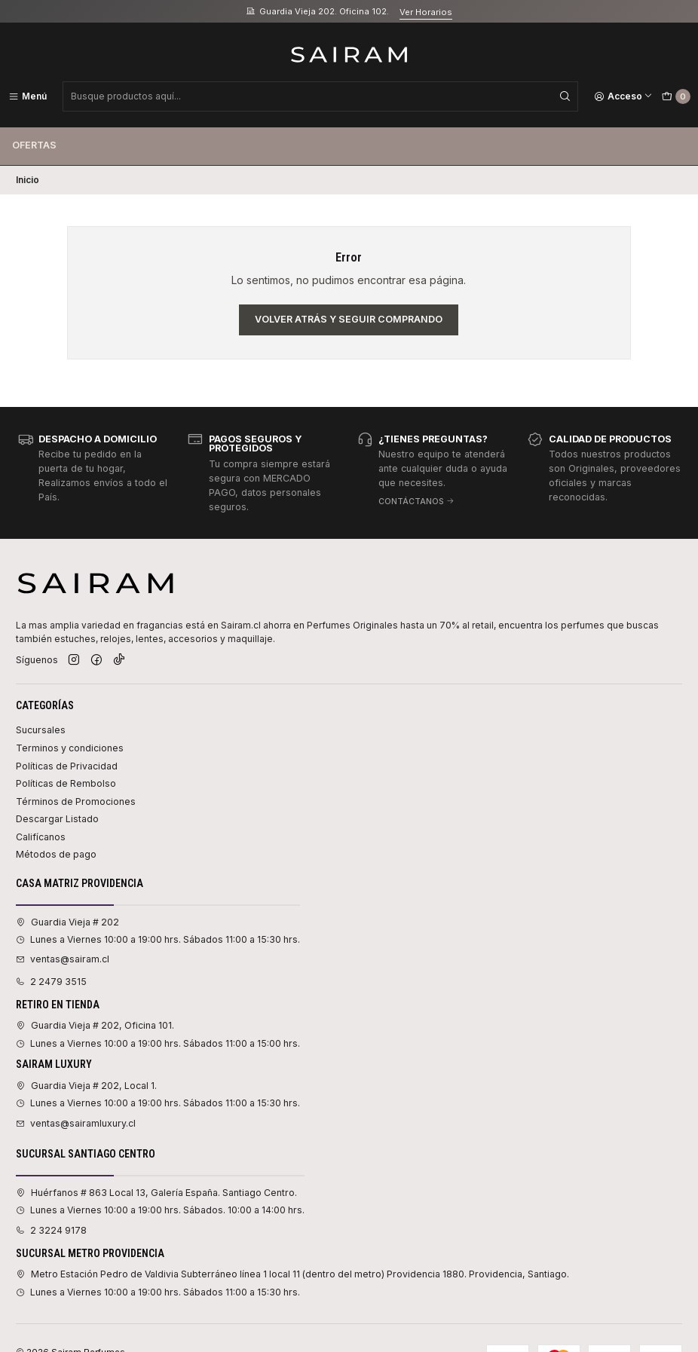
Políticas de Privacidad (67, 766)
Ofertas (34, 145)
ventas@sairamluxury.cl (76, 1123)
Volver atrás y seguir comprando (348, 319)
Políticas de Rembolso (66, 783)
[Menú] (27, 96)
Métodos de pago (56, 854)
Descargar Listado (57, 818)
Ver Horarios (426, 12)
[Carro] (676, 96)
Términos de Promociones (76, 801)
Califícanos (41, 837)
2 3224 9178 (51, 1230)
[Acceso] (623, 96)
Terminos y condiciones (70, 748)
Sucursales (41, 730)
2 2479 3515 (51, 981)
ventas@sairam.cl (62, 959)
